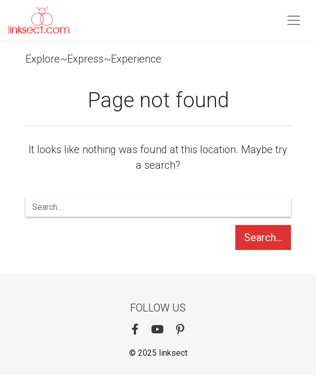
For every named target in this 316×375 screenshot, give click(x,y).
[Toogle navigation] (294, 20)
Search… (263, 237)
